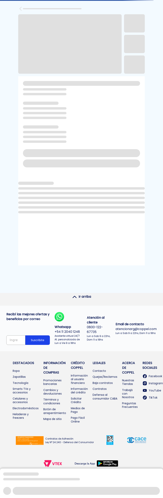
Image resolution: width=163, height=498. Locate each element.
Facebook (152, 376)
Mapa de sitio (52, 419)
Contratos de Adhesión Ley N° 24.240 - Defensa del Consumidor (69, 440)
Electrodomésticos (26, 408)
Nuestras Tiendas (128, 382)
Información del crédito (79, 390)
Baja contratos (103, 383)
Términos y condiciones (51, 401)
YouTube (151, 390)
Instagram (152, 383)
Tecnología (20, 383)
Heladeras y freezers (21, 416)
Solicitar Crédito (76, 400)
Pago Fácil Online (78, 419)
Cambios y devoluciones (52, 392)
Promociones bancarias (52, 382)
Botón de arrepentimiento (54, 411)
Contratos (100, 389)
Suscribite (37, 340)
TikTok (149, 397)
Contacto (99, 371)
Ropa (16, 371)
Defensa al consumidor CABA (105, 396)
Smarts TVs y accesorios (22, 390)
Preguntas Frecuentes (130, 405)
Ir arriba (81, 296)
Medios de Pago (78, 410)
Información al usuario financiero (79, 379)
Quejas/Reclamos (105, 377)
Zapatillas (19, 377)
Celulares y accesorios (20, 400)
